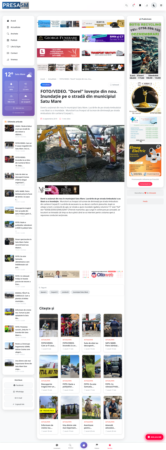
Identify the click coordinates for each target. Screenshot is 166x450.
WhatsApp (18, 391)
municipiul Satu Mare (80, 292)
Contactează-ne (145, 184)
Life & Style (14, 46)
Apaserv (43, 292)
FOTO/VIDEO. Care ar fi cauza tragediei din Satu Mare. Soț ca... (23, 146)
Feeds (145, 201)
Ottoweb (152, 193)
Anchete (12, 33)
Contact (12, 53)
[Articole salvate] (140, 5)
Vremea (12, 59)
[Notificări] (133, 5)
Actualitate (13, 27)
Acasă (11, 20)
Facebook (18, 385)
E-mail (18, 398)
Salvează (114, 85)
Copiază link (18, 404)
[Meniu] (161, 5)
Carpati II (54, 292)
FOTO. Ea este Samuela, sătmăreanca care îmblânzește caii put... (22, 261)
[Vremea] (146, 5)
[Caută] (126, 5)
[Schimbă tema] (154, 5)
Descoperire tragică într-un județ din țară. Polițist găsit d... (23, 211)
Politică (12, 40)
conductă (65, 292)
